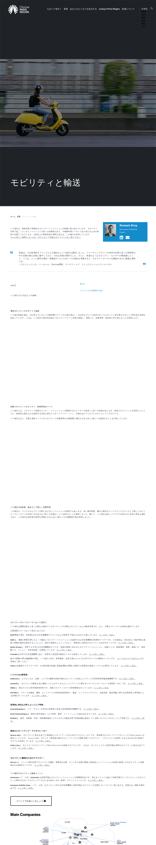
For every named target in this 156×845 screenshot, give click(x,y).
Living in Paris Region (109, 9)
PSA (133, 658)
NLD (143, 20)
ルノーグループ (123, 659)
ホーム (12, 216)
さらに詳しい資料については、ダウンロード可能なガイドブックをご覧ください (45, 237)
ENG (143, 11)
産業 (66, 9)
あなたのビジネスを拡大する (83, 9)
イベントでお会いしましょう (29, 801)
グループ (138, 659)
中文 (143, 26)
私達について (128, 9)
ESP (143, 17)
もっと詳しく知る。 (107, 635)
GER (143, 14)
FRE (143, 23)
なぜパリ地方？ (54, 9)
